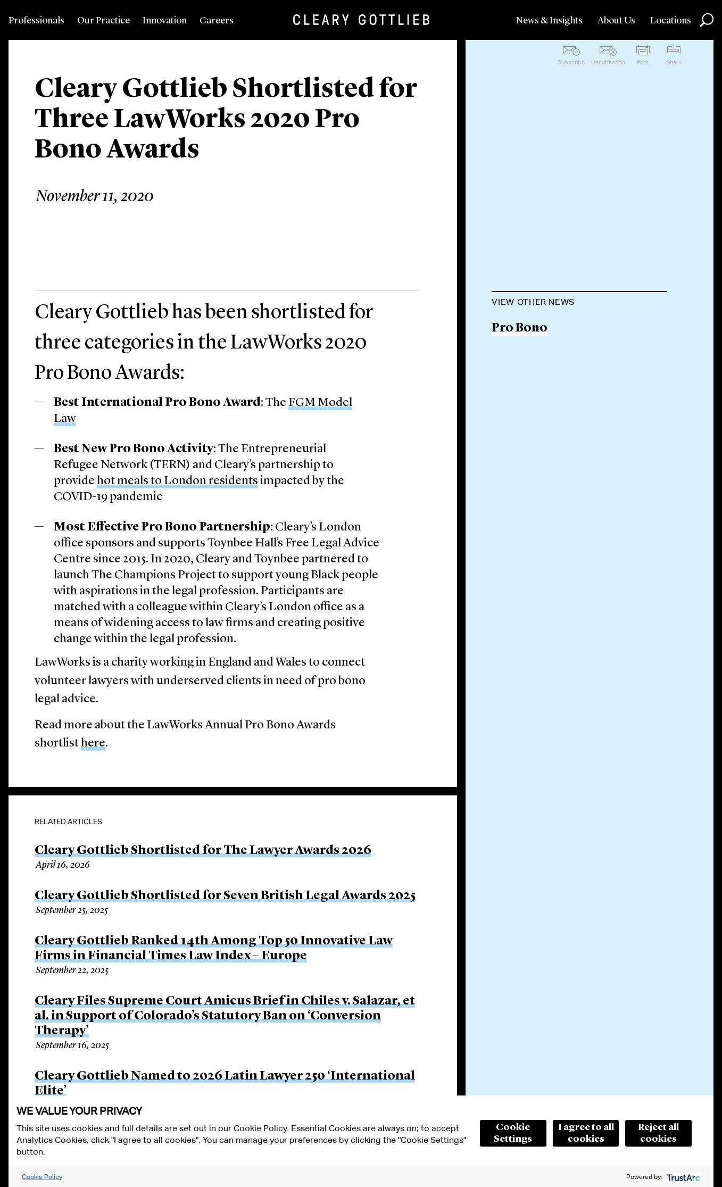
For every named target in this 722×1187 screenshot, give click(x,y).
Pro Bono (519, 328)
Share (674, 62)
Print (642, 62)
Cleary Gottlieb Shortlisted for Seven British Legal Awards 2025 (225, 896)
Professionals (36, 21)
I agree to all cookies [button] (586, 1133)
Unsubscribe (608, 62)
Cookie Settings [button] (513, 1133)
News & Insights (549, 21)
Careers (217, 21)
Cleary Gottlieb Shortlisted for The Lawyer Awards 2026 (203, 850)
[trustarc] (682, 1176)
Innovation (165, 21)
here (93, 743)
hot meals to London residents (177, 481)
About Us (616, 21)
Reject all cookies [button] (658, 1133)
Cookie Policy (42, 1177)
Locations (670, 21)
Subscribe (571, 62)
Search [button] (706, 20)
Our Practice (103, 21)
